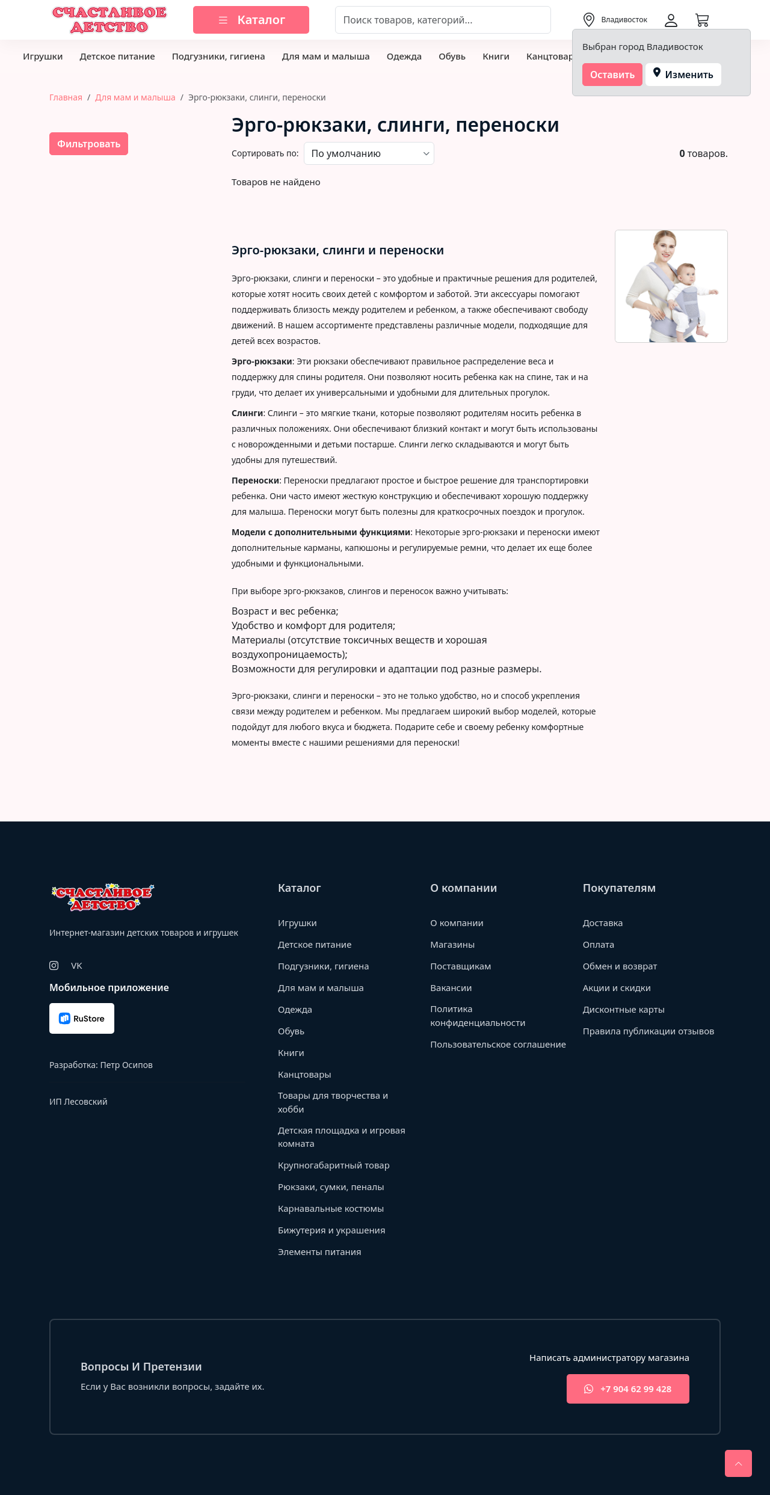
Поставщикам (460, 966)
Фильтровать (88, 143)
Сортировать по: (265, 153)
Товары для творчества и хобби (333, 1102)
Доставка (603, 922)
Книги (496, 56)
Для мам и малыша (326, 56)
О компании (457, 922)
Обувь (452, 56)
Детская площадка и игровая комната (341, 1137)
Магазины (452, 944)
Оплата (599, 944)
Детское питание (117, 56)
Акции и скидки (617, 987)
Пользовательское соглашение (498, 1044)
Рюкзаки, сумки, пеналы (331, 1186)
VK (76, 965)
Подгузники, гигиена (218, 56)
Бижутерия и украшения (332, 1230)
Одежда (404, 56)
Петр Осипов (126, 1064)
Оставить (612, 74)
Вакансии (451, 987)
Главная (65, 97)
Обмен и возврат (620, 966)
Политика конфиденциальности (477, 1015)
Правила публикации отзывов (649, 1031)
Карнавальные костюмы (331, 1208)
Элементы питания (320, 1251)
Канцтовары (553, 56)
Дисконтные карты (624, 1009)
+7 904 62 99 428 (627, 1389)
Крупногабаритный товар (334, 1165)
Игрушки (43, 56)
